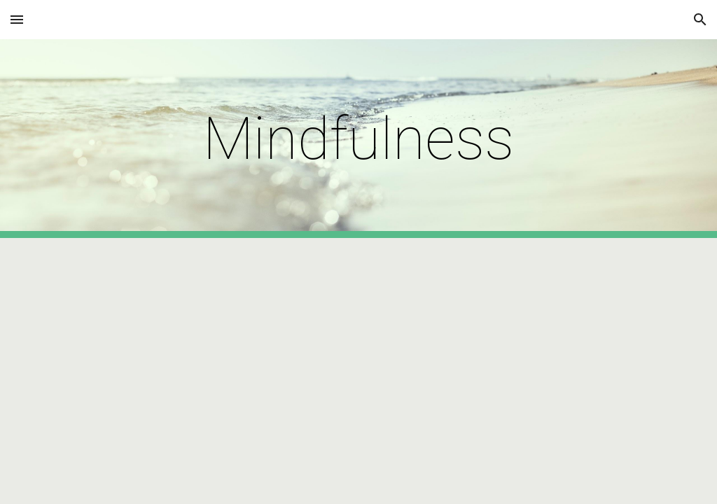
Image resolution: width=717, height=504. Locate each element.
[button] (17, 19)
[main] (358, 139)
